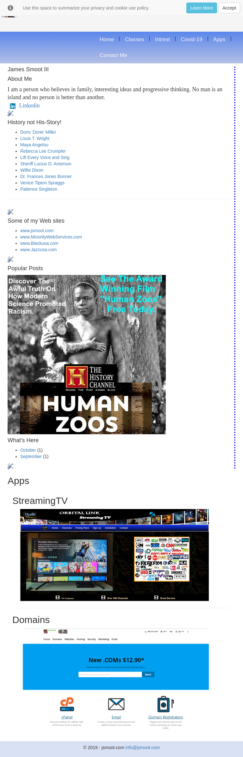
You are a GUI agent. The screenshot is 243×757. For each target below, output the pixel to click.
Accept (229, 7)
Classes (134, 39)
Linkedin (24, 105)
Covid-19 (191, 39)
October (28, 450)
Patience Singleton (38, 189)
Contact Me (113, 55)
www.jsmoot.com (36, 230)
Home (107, 39)
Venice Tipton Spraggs (42, 182)
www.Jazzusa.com (38, 249)
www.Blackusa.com (39, 243)
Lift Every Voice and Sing (45, 157)
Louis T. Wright (34, 138)
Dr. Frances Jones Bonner (46, 176)
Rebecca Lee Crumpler (43, 151)
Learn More (201, 7)
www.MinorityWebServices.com (51, 236)
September (31, 456)
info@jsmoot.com (142, 747)
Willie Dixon (31, 170)
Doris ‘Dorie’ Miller (38, 132)
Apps (219, 39)
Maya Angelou (34, 144)
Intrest (162, 39)
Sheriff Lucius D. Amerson (46, 163)
